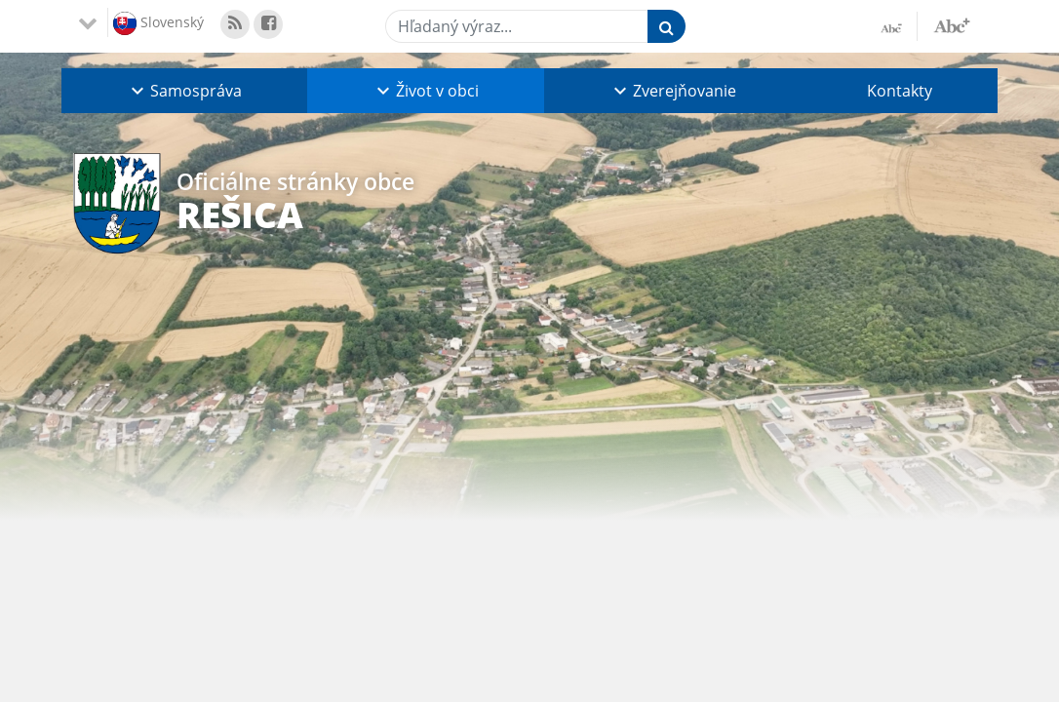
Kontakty (899, 90)
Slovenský (158, 23)
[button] (184, 90)
